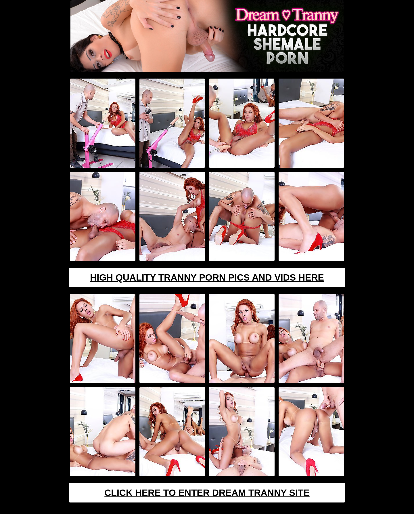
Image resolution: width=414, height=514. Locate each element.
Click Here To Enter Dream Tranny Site (207, 493)
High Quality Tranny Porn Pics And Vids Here (207, 277)
